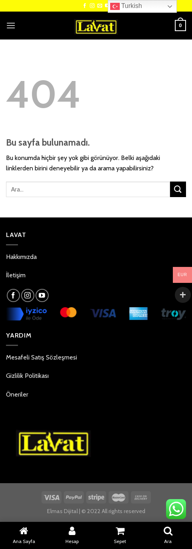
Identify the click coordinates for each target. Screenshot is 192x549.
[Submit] (178, 189)
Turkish (126, 6)
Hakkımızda (21, 257)
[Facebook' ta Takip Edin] (84, 6)
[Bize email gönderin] (99, 6)
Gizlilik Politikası (27, 375)
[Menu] (11, 25)
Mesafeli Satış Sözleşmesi (41, 357)
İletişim (16, 275)
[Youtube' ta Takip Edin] (42, 295)
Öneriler (17, 394)
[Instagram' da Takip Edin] (92, 6)
